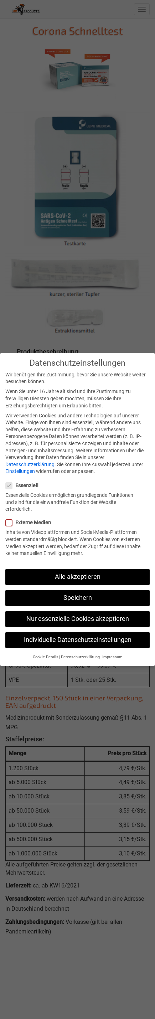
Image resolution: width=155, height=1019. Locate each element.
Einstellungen (20, 465)
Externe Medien (30, 516)
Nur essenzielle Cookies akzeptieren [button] (77, 612)
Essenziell (24, 479)
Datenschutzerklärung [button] (80, 650)
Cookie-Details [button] (45, 650)
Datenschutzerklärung (30, 458)
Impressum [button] (112, 650)
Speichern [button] (77, 591)
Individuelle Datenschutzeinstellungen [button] (77, 633)
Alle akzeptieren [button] (77, 570)
